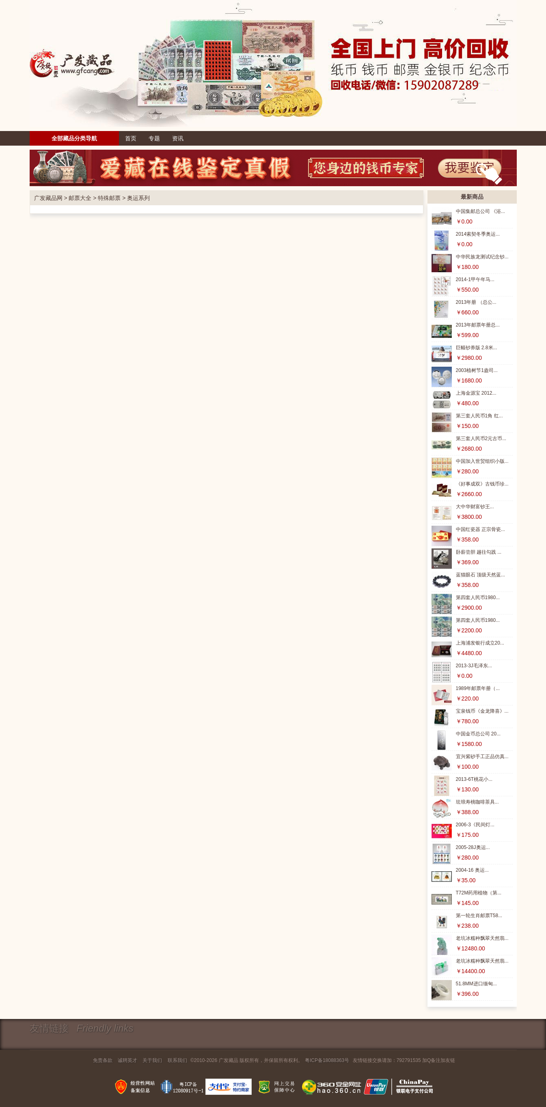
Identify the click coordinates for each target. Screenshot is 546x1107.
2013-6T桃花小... (474, 779)
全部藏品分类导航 (74, 138)
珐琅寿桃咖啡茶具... (477, 802)
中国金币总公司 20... (478, 734)
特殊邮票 (109, 198)
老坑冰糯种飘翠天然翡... (482, 938)
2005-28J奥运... (473, 847)
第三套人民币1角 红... (479, 416)
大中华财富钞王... (475, 506)
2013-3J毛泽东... (474, 665)
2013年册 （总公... (476, 302)
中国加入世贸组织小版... (482, 461)
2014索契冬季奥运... (478, 234)
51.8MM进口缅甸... (476, 984)
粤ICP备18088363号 (327, 1060)
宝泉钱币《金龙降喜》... (482, 711)
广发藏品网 (48, 198)
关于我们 (152, 1060)
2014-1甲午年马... (475, 279)
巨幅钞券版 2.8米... (476, 347)
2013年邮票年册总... (478, 325)
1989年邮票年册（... (478, 688)
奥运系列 (138, 198)
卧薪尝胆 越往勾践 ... (479, 552)
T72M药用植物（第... (479, 893)
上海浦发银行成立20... (480, 643)
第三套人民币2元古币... (481, 438)
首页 (130, 138)
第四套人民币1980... (478, 597)
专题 (154, 138)
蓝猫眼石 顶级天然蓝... (480, 575)
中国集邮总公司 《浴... (480, 211)
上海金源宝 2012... (476, 393)
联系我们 (177, 1060)
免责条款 (102, 1060)
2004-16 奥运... (472, 870)
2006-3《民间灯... (475, 825)
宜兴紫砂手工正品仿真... (482, 756)
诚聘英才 (127, 1060)
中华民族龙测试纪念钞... (482, 257)
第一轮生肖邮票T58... (479, 915)
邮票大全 (80, 198)
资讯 (177, 138)
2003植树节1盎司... (477, 370)
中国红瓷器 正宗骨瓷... (480, 529)
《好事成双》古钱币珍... (482, 484)
